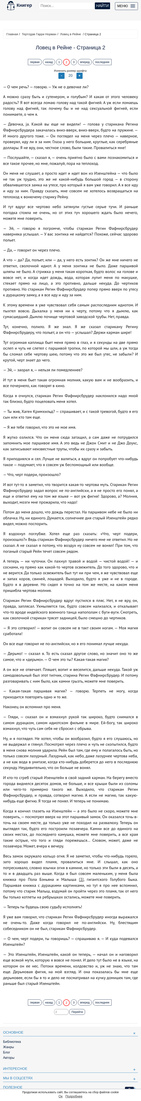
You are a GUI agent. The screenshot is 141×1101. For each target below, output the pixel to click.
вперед (85, 62)
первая (35, 62)
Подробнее (73, 1096)
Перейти (77, 1012)
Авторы (8, 1057)
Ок (61, 1096)
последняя (102, 62)
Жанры (8, 1047)
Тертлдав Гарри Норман (39, 34)
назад (49, 62)
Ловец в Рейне (70, 34)
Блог (6, 1052)
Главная (12, 34)
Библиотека (12, 1041)
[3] (81, 879)
